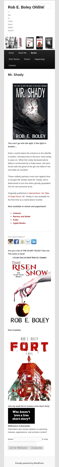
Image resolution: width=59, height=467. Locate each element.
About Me (22, 53)
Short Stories (14, 59)
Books (34, 53)
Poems (27, 59)
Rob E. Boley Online (26, 7)
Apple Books (19, 223)
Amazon (17, 213)
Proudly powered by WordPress (29, 463)
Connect (12, 65)
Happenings (40, 59)
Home (11, 53)
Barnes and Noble (22, 216)
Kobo (15, 220)
